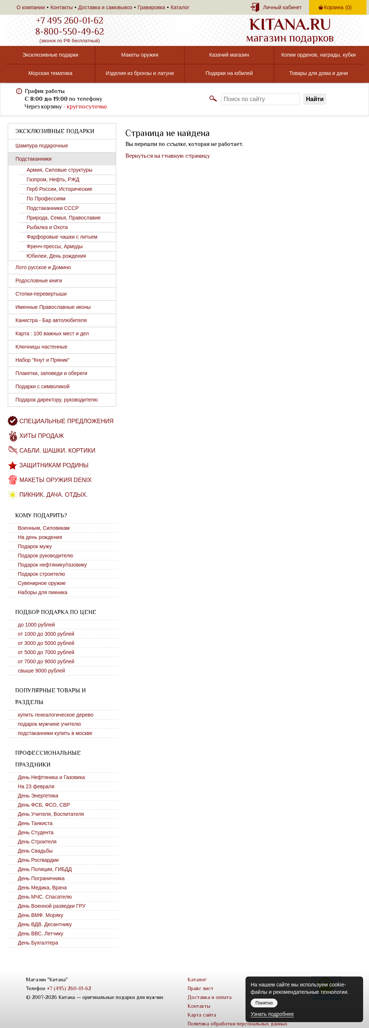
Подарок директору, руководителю (56, 400)
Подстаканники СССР (53, 208)
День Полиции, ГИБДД (45, 869)
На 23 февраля (36, 786)
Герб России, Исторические (60, 189)
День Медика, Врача (42, 887)
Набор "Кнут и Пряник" (42, 360)
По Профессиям (46, 198)
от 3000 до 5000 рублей (46, 643)
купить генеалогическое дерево (56, 715)
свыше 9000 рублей (41, 671)
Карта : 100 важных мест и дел (52, 333)
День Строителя (37, 842)
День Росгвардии (38, 860)
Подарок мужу (35, 546)
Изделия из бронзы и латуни (140, 73)
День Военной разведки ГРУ (52, 906)
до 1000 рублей (36, 625)
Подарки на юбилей (229, 73)
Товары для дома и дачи (318, 73)
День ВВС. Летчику (41, 933)
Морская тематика (50, 73)
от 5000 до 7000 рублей (46, 652)
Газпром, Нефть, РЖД (53, 179)
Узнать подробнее (272, 1014)
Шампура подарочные (41, 146)
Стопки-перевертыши (41, 294)
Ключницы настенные (41, 347)
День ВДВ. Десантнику (45, 924)
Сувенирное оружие (42, 583)
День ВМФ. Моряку (41, 915)
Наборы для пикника (43, 592)
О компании (31, 7)
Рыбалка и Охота (47, 227)
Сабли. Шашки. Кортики (57, 450)
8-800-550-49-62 (69, 31)
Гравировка (151, 7)
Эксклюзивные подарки (50, 55)
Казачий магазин (229, 55)
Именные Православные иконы (53, 307)
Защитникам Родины (54, 465)
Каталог (180, 7)
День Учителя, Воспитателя (51, 814)
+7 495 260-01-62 (69, 20)
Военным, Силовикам (44, 528)
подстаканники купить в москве (55, 733)
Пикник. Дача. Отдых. (53, 495)
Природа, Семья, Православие (64, 218)
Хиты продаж (41, 436)
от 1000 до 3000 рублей (46, 634)
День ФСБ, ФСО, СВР (44, 805)
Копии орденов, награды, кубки (318, 55)
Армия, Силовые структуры (60, 170)
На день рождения (40, 537)
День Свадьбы (35, 851)
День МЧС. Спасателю (45, 897)
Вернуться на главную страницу (167, 156)
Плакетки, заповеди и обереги (51, 373)
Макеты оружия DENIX (55, 480)
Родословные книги (38, 280)
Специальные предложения (66, 421)
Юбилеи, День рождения (56, 256)
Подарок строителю (41, 574)
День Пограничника (41, 878)
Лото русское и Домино (43, 267)
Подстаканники (33, 159)
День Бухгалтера (38, 943)
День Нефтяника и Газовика (51, 777)
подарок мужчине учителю (49, 724)
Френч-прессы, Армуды (55, 246)
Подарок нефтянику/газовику (52, 565)
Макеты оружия (139, 55)
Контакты (61, 7)
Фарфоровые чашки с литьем (62, 237)
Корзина (337, 7)
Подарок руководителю (46, 555)
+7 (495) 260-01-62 (69, 988)
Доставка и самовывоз (105, 7)
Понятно (264, 1003)
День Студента (36, 832)
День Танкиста (35, 823)
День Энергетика (38, 796)
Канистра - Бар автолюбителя (51, 320)
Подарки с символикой (42, 386)
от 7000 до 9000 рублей (46, 661)
